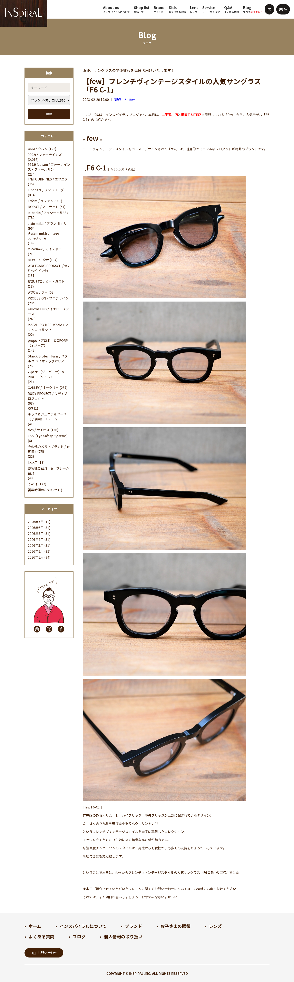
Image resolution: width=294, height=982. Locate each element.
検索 (49, 114)
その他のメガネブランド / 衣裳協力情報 (49, 449)
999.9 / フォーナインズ (45, 154)
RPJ (30, 408)
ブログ (79, 936)
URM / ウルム (38, 148)
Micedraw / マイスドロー (46, 248)
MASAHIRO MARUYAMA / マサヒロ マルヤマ (48, 327)
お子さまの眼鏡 (175, 926)
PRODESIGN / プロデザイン (48, 298)
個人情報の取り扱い (123, 936)
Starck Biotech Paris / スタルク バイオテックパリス (48, 358)
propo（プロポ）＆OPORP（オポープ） (48, 343)
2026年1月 (35, 557)
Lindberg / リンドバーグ (46, 189)
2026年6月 (35, 527)
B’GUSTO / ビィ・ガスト (46, 281)
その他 (33, 483)
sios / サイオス (39, 429)
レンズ (33, 462)
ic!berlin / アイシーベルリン (48, 212)
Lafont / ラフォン (40, 200)
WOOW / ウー (38, 292)
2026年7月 (35, 521)
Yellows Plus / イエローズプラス (48, 311)
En (283, 9)
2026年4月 (35, 539)
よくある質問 (41, 936)
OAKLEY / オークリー (43, 387)
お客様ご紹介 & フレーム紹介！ (48, 470)
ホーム (35, 926)
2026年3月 (35, 545)
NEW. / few (38, 259)
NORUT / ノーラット (43, 206)
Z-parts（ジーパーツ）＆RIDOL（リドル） (46, 374)
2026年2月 (35, 551)
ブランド (133, 926)
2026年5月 (35, 533)
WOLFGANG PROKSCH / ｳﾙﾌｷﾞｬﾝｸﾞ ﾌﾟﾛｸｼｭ (48, 268)
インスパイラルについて (83, 926)
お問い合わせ (44, 952)
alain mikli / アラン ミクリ (47, 223)
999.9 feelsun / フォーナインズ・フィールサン (49, 167)
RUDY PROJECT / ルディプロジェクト (47, 396)
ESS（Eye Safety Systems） (49, 435)
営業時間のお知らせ (42, 489)
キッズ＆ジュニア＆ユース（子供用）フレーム (47, 416)
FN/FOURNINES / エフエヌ (48, 179)
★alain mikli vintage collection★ (43, 235)
